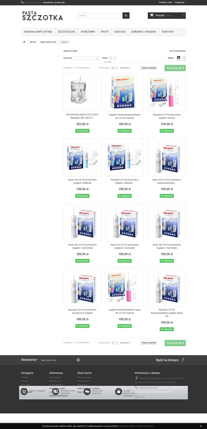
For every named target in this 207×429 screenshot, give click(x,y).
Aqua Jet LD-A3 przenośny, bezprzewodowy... (166, 181)
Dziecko (119, 31)
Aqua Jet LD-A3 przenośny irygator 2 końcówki (82, 246)
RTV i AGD (25, 385)
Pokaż (104, 58)
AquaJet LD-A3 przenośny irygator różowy (167, 116)
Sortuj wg (67, 58)
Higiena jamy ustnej (38, 31)
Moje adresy (82, 385)
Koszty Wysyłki (56, 385)
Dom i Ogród (26, 392)
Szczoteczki (66, 31)
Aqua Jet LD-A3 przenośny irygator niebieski (82, 181)
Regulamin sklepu (57, 388)
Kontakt (168, 31)
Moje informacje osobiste (88, 388)
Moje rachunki (83, 381)
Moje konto (84, 373)
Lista (184, 58)
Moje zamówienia (84, 377)
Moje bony (81, 392)
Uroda (24, 388)
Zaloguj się (179, 2)
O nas (51, 392)
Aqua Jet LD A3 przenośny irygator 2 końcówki (167, 246)
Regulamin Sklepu (127, 426)
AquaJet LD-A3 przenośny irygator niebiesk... (125, 181)
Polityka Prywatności (58, 396)
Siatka (178, 58)
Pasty (105, 31)
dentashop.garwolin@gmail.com (159, 397)
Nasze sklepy (55, 377)
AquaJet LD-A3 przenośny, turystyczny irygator (82, 311)
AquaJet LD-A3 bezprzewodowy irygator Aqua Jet (167, 313)
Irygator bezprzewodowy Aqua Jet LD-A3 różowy (125, 311)
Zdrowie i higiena (143, 31)
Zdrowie (24, 377)
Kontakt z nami (165, 2)
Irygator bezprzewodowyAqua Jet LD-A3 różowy (124, 116)
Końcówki (88, 31)
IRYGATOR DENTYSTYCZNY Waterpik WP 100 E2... (82, 116)
